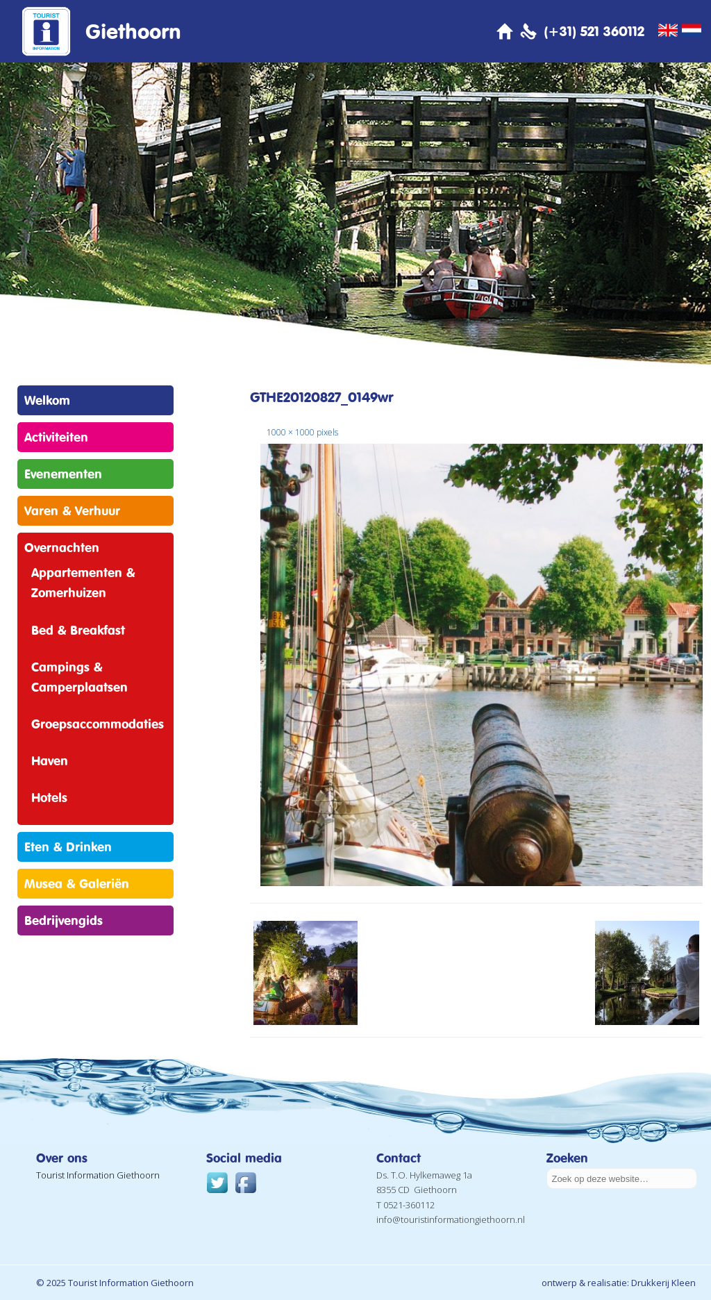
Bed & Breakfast (78, 630)
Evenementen (63, 473)
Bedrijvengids (63, 920)
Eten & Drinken (68, 846)
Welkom (47, 400)
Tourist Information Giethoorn (98, 1175)
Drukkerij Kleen (663, 1282)
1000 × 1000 (291, 432)
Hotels (49, 797)
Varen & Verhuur (72, 510)
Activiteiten (56, 436)
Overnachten (61, 547)
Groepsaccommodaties (97, 723)
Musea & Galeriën (76, 883)
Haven (49, 760)
